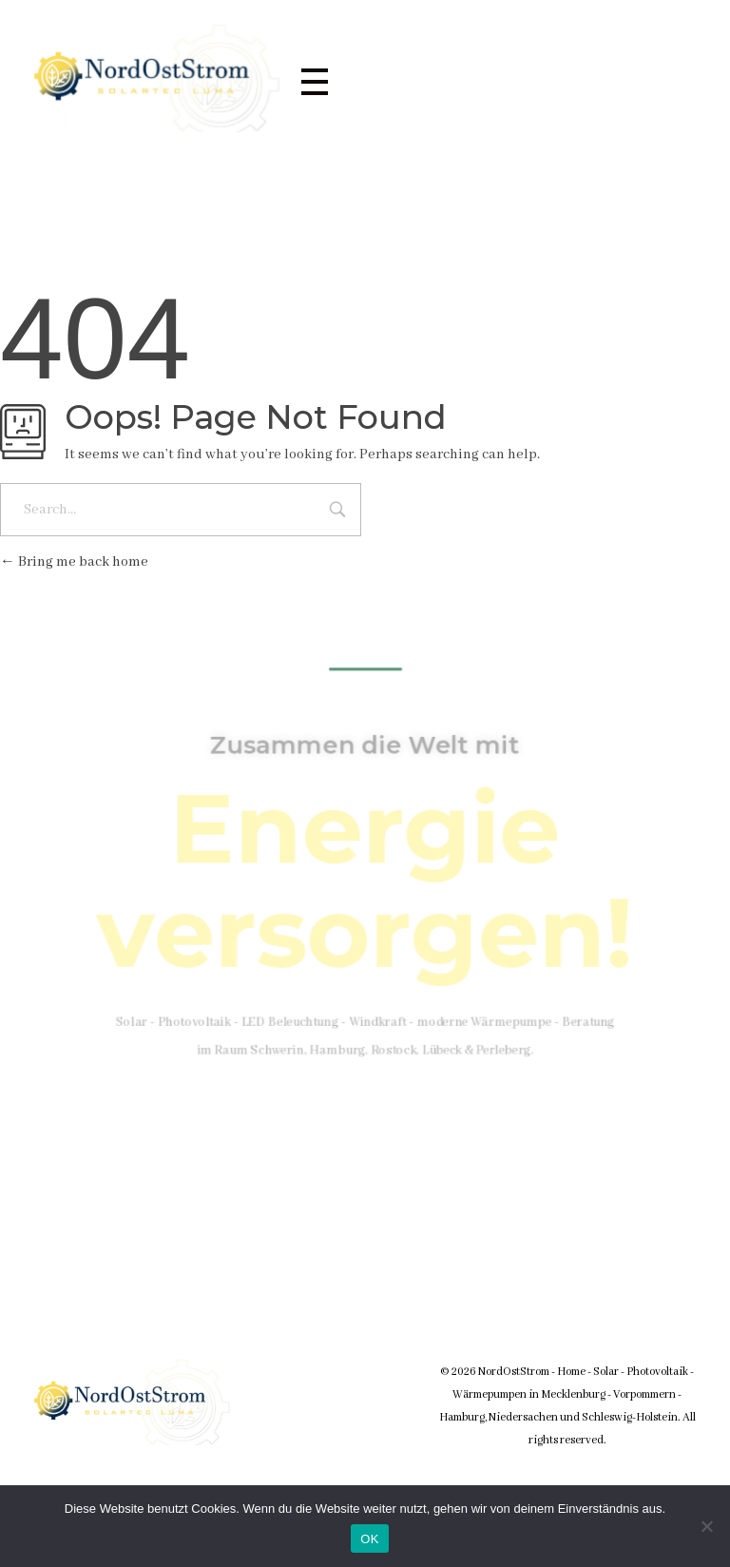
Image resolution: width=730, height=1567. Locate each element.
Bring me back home (74, 562)
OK (369, 1539)
